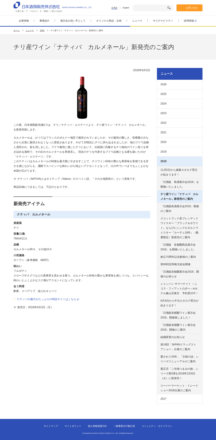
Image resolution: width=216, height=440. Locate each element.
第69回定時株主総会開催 (175, 264)
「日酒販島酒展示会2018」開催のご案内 (179, 208)
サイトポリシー (73, 426)
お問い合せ (192, 7)
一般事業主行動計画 (124, 426)
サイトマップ (51, 426)
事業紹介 (44, 20)
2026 (163, 84)
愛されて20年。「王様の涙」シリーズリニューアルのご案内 (179, 359)
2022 (163, 122)
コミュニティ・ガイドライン (157, 426)
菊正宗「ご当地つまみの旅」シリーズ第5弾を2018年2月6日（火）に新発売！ (179, 373)
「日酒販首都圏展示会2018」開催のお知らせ (179, 274)
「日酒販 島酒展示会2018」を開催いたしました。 (179, 184)
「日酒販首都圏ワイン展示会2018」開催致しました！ (178, 315)
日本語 (114, 8)
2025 (163, 94)
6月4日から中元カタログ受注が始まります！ (179, 303)
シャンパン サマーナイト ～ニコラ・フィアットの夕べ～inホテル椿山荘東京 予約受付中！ (179, 288)
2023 (163, 113)
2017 (163, 398)
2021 (163, 132)
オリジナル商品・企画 (109, 20)
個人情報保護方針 (97, 426)
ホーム (17, 30)
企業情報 (24, 20)
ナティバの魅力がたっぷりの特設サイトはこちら (48, 299)
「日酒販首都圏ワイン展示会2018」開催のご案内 (178, 327)
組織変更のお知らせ (172, 337)
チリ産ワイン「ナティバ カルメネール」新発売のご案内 (179, 196)
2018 (42, 30)
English (126, 8)
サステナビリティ (163, 20)
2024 (163, 103)
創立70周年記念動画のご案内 (178, 256)
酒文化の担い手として (73, 20)
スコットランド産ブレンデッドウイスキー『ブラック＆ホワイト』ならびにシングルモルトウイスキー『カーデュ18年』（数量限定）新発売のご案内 (179, 228)
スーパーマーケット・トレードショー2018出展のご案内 (179, 388)
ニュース (137, 20)
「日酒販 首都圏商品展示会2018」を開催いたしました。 (178, 247)
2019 (163, 151)
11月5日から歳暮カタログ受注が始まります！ (178, 172)
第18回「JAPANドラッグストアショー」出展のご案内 (178, 347)
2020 (163, 142)
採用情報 (190, 20)
